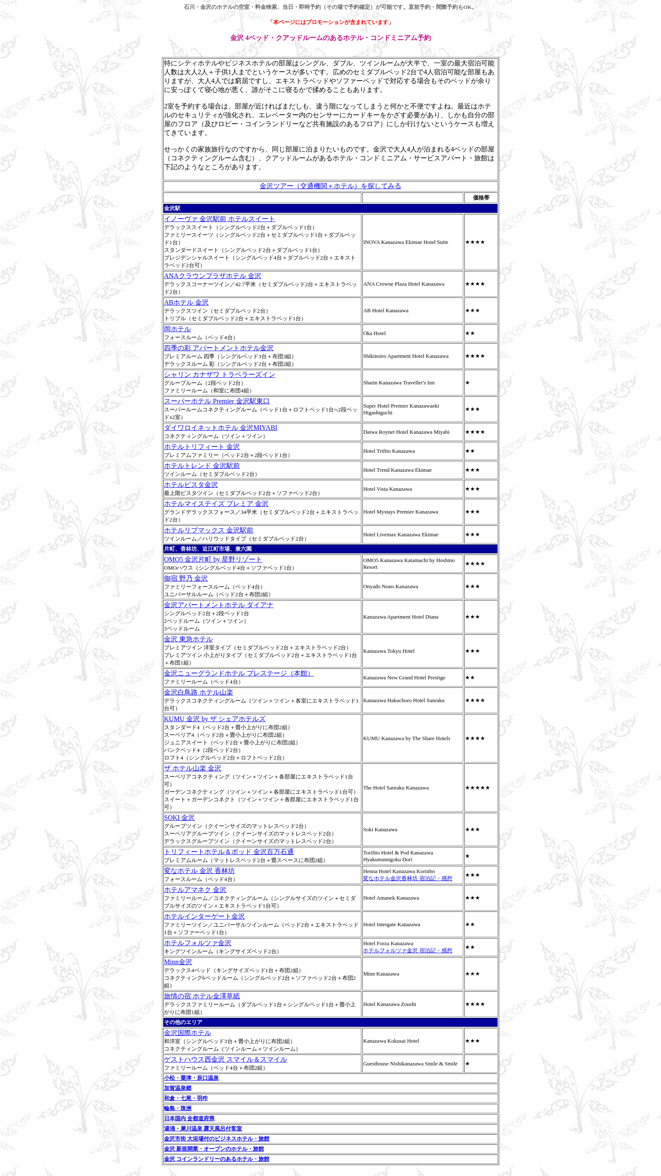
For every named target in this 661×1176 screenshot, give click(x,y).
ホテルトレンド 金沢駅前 (202, 465)
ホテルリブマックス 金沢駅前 (208, 530)
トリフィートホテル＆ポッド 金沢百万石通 (229, 851)
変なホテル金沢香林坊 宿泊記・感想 (407, 878)
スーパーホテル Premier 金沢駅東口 (217, 401)
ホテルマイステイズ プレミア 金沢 (216, 503)
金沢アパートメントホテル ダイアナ (219, 604)
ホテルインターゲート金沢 (204, 916)
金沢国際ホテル (187, 1032)
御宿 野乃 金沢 (186, 578)
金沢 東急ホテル (188, 639)
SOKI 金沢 (179, 817)
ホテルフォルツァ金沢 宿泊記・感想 (407, 950)
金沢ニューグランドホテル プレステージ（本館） (239, 673)
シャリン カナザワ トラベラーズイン (219, 374)
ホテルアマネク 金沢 (195, 889)
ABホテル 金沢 (186, 302)
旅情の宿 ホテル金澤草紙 (202, 996)
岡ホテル (177, 329)
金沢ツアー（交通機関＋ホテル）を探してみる (330, 185)
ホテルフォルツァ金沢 (197, 942)
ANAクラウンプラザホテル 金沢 (212, 275)
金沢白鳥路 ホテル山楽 (198, 692)
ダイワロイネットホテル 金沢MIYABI (220, 427)
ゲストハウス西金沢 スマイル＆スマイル (225, 1059)
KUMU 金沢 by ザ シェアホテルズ (215, 718)
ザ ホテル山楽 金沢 (192, 768)
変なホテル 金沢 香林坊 (199, 870)
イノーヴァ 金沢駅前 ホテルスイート (219, 218)
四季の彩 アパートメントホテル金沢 (219, 347)
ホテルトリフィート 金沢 (202, 446)
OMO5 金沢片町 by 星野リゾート (213, 559)
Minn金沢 (178, 961)
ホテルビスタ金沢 (191, 484)
